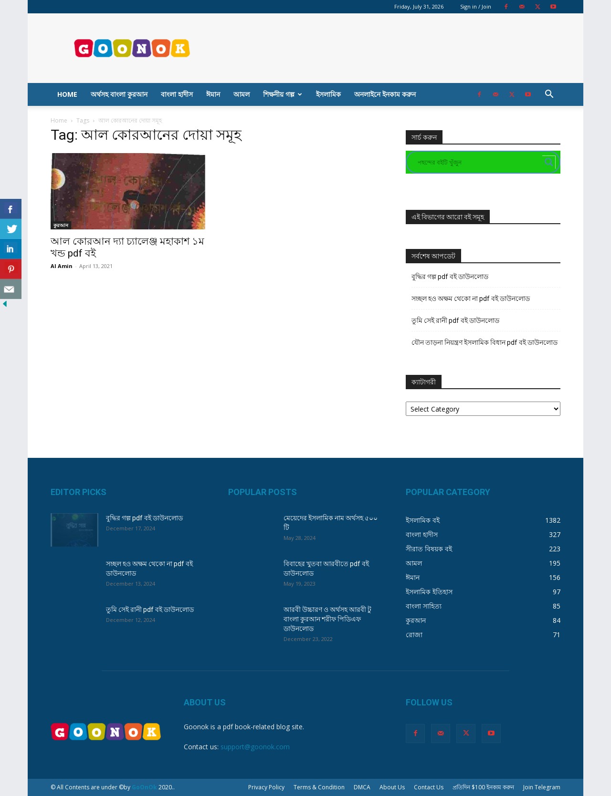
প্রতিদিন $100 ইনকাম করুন (483, 787)
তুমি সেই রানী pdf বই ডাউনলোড (455, 320)
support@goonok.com (255, 746)
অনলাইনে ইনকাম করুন (385, 94)
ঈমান (213, 94)
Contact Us (428, 787)
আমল (241, 94)
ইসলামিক (328, 94)
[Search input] (479, 162)
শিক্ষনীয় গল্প (282, 94)
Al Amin (62, 265)
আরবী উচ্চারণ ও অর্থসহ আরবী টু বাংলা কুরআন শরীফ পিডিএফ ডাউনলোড (327, 619)
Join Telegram (541, 787)
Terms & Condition (319, 787)
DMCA (362, 787)
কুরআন (60, 225)
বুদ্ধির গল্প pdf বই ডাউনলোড (449, 276)
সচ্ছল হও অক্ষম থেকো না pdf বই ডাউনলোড (470, 298)
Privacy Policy (266, 787)
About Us (392, 787)
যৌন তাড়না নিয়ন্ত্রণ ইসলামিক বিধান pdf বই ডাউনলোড (484, 342)
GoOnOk (144, 787)
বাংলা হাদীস (177, 94)
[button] (548, 95)
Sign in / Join (475, 6)
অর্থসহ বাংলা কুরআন (119, 94)
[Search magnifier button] (549, 162)
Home (67, 94)
